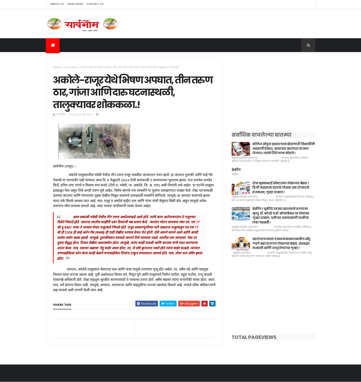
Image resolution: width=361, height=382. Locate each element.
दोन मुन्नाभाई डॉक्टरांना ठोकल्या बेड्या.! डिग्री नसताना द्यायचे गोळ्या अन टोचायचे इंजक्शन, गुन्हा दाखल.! (280, 187)
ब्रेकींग (236, 169)
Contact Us (95, 4)
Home (57, 67)
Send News (75, 4)
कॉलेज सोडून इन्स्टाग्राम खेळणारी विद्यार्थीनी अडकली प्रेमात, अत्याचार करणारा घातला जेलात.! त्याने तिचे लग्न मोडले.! (283, 148)
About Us (57, 4)
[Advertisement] (273, 90)
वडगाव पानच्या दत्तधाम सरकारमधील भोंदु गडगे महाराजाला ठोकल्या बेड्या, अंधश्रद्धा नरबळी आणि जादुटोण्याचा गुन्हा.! (281, 243)
